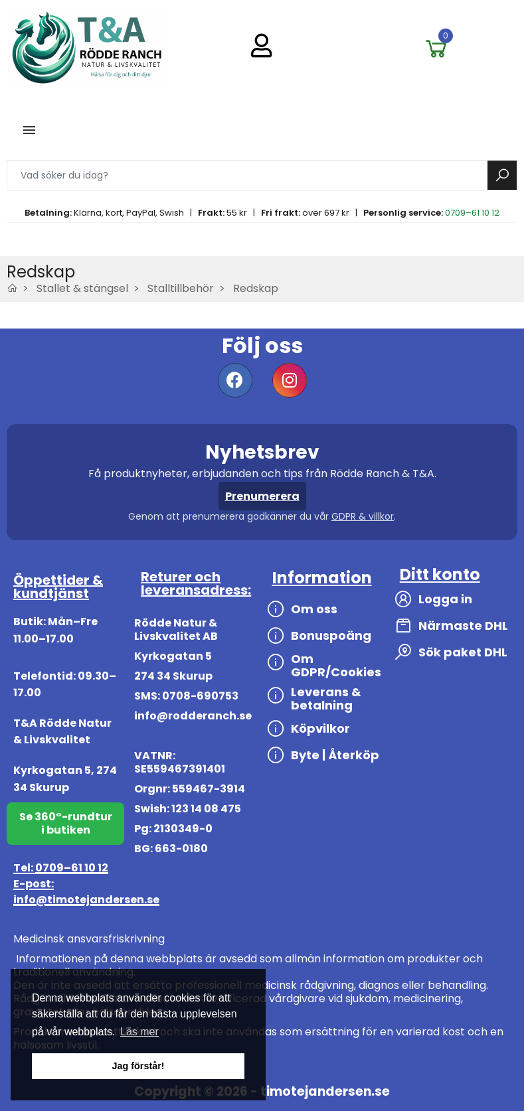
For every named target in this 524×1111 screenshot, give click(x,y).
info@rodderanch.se (193, 715)
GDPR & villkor (362, 516)
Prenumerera (262, 496)
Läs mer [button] (139, 1031)
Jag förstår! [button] (138, 1066)
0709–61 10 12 (472, 212)
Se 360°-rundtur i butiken (65, 823)
